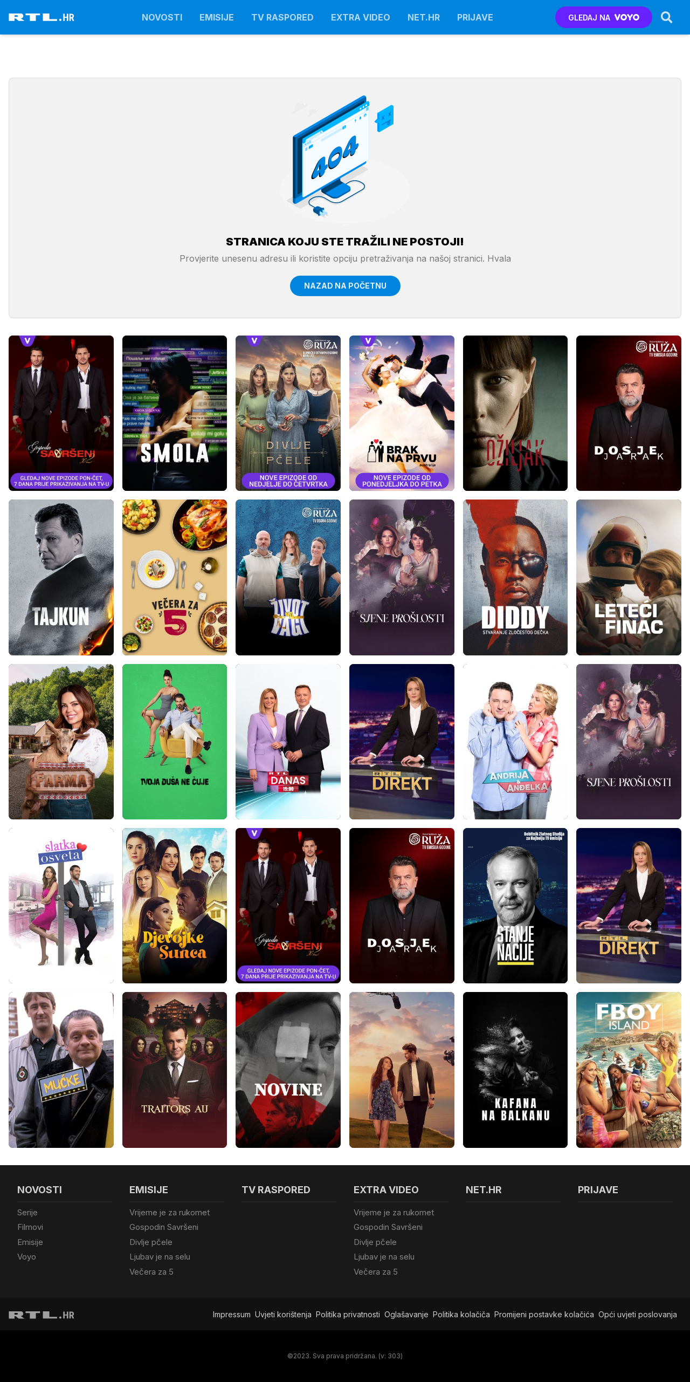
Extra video (360, 17)
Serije (27, 1212)
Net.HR (424, 17)
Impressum (232, 1314)
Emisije (216, 17)
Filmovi (30, 1227)
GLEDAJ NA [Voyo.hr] (604, 17)
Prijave (475, 17)
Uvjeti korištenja (283, 1314)
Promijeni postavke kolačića (544, 1314)
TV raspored (282, 17)
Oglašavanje (406, 1314)
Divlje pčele (150, 1242)
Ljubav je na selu (159, 1256)
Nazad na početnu (345, 285)
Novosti (162, 17)
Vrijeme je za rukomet (169, 1212)
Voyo (26, 1256)
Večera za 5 (151, 1272)
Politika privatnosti (348, 1314)
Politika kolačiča (461, 1314)
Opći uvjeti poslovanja (637, 1314)
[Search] (667, 17)
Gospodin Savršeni (163, 1227)
